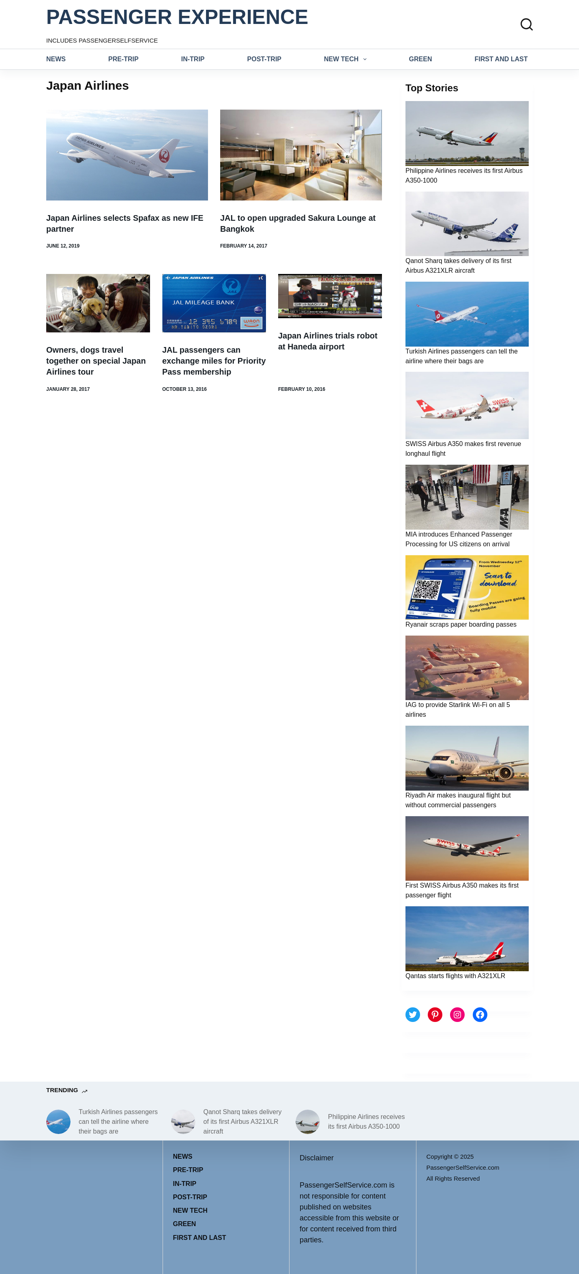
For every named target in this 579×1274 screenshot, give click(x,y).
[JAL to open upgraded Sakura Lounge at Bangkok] (301, 155)
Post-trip (264, 59)
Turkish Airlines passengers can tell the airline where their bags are (118, 1121)
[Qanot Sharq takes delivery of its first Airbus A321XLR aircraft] (183, 1122)
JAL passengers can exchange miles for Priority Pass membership (212, 360)
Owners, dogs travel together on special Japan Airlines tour (96, 360)
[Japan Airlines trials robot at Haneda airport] (330, 296)
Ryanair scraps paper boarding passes (461, 624)
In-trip (193, 59)
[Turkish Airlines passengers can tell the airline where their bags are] (58, 1122)
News (56, 59)
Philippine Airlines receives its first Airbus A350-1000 (366, 1121)
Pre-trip (123, 59)
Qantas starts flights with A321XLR (455, 975)
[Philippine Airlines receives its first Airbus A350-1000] (308, 1122)
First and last (501, 59)
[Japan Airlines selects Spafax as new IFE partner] (127, 155)
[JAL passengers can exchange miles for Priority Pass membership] (214, 303)
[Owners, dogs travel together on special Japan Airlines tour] (98, 303)
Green (420, 59)
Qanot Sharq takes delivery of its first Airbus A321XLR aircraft (243, 1121)
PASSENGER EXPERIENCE (177, 17)
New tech (347, 59)
